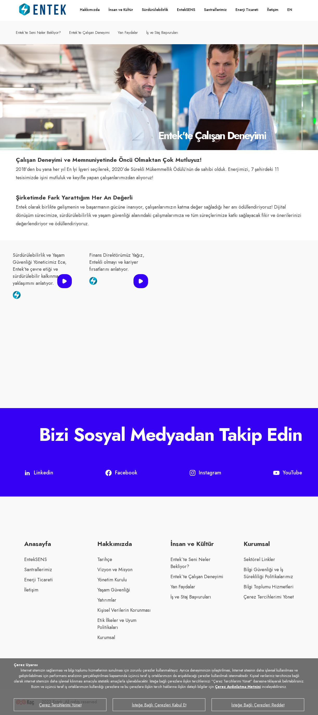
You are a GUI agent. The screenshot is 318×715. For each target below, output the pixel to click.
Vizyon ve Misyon (114, 569)
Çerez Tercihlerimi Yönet (269, 597)
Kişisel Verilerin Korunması (124, 610)
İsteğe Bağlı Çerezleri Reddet (257, 705)
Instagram (205, 472)
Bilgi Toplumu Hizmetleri (269, 586)
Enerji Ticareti (247, 9)
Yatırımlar (106, 600)
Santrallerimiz (215, 9)
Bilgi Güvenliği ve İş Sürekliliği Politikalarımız (268, 573)
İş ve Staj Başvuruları (162, 32)
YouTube (287, 472)
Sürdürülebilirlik (155, 9)
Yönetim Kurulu (112, 579)
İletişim (272, 9)
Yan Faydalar (128, 32)
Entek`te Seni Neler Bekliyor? (38, 32)
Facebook (121, 472)
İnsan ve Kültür (121, 9)
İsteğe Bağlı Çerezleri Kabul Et (159, 705)
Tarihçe (104, 559)
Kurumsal (106, 637)
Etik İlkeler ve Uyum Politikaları (116, 624)
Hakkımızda (90, 9)
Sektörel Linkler (259, 559)
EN (289, 9)
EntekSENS (186, 9)
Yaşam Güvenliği (113, 590)
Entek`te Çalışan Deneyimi (89, 32)
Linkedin (38, 472)
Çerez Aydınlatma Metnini (238, 686)
